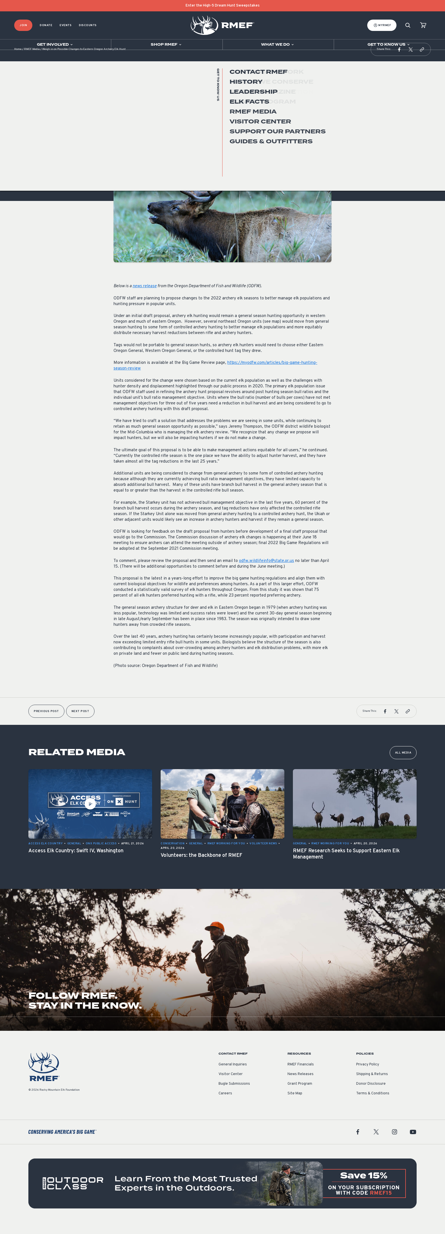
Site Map (294, 1105)
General (121, 134)
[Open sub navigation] (55, 44)
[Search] (408, 25)
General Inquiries (233, 1076)
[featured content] (222, 1195)
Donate (46, 25)
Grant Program (299, 1095)
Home (18, 61)
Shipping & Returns (372, 1085)
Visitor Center (231, 1085)
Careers (225, 1105)
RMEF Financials (300, 1076)
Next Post (80, 723)
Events (66, 25)
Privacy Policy (367, 1076)
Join (23, 25)
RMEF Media (32, 61)
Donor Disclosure (371, 1095)
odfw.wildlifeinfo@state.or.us (266, 572)
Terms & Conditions (372, 1105)
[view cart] (423, 25)
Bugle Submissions (234, 1095)
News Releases (300, 1085)
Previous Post (46, 723)
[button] (399, 60)
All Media (403, 764)
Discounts (88, 25)
